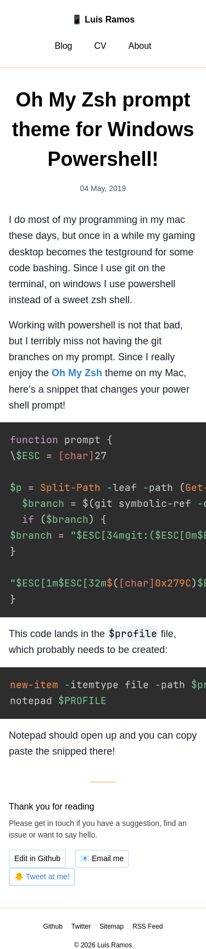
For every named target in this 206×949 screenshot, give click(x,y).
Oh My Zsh (77, 372)
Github (52, 912)
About (140, 46)
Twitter (81, 912)
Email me (102, 844)
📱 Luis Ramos (103, 19)
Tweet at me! (42, 862)
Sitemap (111, 912)
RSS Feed (147, 912)
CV (100, 46)
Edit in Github (37, 844)
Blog (63, 46)
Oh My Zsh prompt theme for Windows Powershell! (103, 129)
